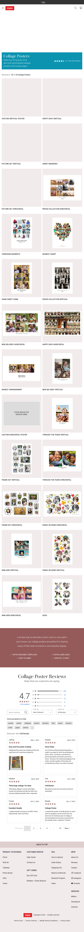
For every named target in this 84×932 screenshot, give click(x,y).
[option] (10, 723)
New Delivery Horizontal (13, 344)
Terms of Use (18, 921)
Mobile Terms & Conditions (49, 921)
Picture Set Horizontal (13, 209)
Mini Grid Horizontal (11, 615)
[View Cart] (80, 7)
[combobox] (42, 712)
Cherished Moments (11, 254)
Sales (43, 2)
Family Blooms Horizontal (54, 525)
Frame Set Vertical (11, 480)
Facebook (76, 873)
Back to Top (42, 845)
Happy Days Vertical (51, 119)
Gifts (4, 878)
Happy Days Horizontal (53, 344)
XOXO (44, 615)
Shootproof (75, 902)
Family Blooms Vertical (53, 570)
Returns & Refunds (58, 873)
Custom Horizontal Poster (14, 435)
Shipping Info (56, 868)
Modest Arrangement (12, 390)
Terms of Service (31, 921)
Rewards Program (58, 878)
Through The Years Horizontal (56, 480)
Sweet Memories (50, 164)
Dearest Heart (49, 254)
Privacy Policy (65, 921)
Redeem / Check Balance (36, 881)
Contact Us (31, 862)
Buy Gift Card (32, 876)
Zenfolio (74, 907)
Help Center (31, 857)
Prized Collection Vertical (55, 299)
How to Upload (57, 857)
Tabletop (6, 868)
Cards (5, 883)
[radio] (34, 828)
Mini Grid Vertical (10, 570)
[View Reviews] (67, 61)
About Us (74, 857)
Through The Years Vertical (55, 435)
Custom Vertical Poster (13, 119)
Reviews (74, 862)
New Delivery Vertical (52, 390)
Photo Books (8, 873)
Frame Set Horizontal (12, 525)
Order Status (56, 862)
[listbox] (42, 725)
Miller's (74, 896)
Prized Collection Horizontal (56, 209)
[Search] (75, 7)
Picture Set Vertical (11, 164)
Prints (5, 857)
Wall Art (6, 862)
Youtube (75, 883)
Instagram (76, 878)
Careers (74, 868)
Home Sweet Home (10, 299)
